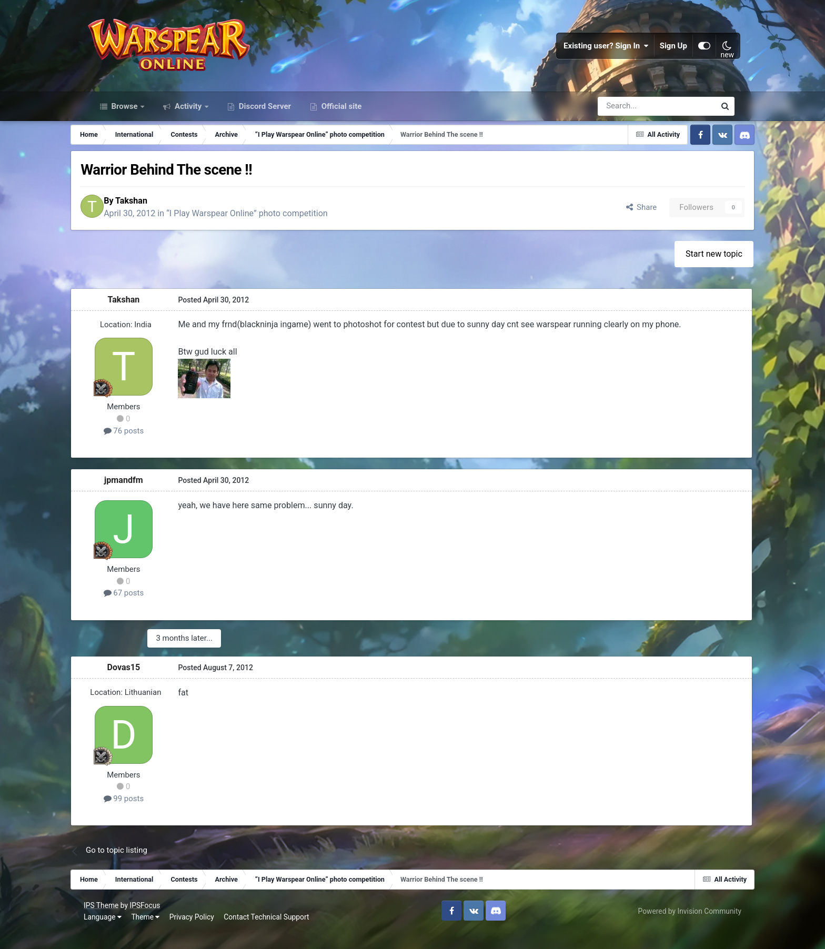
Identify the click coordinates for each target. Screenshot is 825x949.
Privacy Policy (198, 932)
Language (109, 932)
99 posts (143, 814)
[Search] (628, 119)
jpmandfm (143, 496)
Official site (340, 120)
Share (620, 222)
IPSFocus (151, 921)
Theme (152, 932)
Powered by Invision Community (683, 927)
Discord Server (264, 120)
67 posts (143, 609)
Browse (124, 120)
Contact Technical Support (273, 932)
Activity (188, 120)
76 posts (143, 447)
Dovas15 (143, 683)
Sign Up (667, 52)
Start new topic (695, 270)
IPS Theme (107, 921)
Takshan (158, 216)
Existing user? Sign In (600, 53)
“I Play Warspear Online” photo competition (274, 229)
